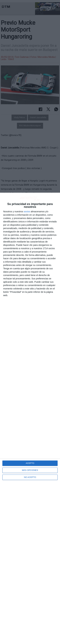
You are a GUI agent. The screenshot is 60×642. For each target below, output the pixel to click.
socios (27, 211)
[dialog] (30, 417)
